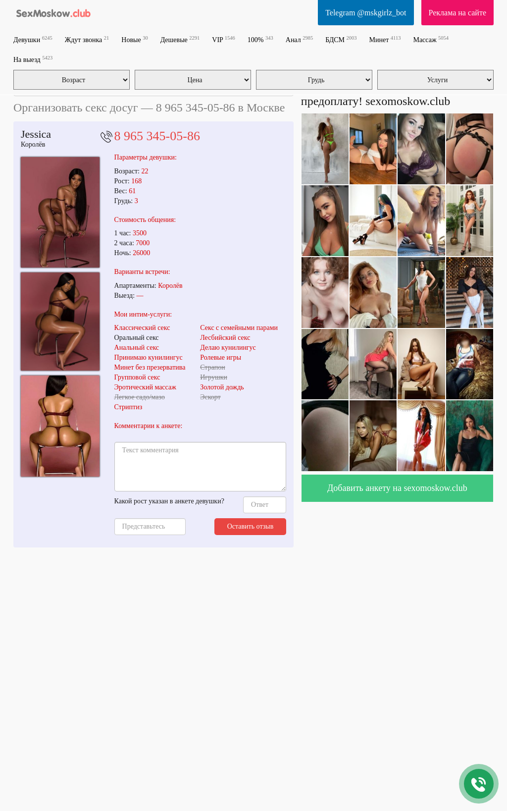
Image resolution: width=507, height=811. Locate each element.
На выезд (32, 59)
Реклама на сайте (457, 12)
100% (260, 39)
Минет (385, 39)
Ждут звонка (87, 39)
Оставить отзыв (250, 526)
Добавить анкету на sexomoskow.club (397, 488)
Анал (299, 39)
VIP (223, 39)
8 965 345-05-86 (157, 136)
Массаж (431, 39)
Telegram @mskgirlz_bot (365, 12)
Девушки (32, 39)
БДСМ (340, 39)
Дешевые (180, 39)
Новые (134, 39)
